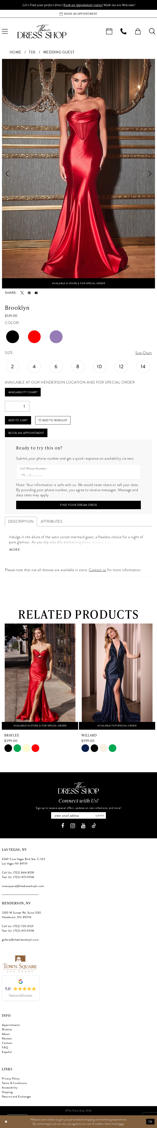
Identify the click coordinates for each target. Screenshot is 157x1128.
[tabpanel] (78, 173)
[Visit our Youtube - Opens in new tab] (83, 825)
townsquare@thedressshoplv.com (23, 886)
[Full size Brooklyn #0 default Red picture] (78, 173)
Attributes (51, 521)
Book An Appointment (26, 433)
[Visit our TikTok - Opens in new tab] (94, 825)
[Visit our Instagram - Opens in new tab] (72, 826)
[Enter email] (78, 815)
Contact (7, 1043)
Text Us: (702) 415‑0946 (18, 877)
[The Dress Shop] (78, 788)
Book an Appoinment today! (83, 5)
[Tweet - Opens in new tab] (22, 292)
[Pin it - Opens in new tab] (29, 292)
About (6, 1034)
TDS (32, 52)
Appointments (11, 1025)
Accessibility (10, 1087)
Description (21, 521)
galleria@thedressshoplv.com (20, 940)
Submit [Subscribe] (99, 815)
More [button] (14, 550)
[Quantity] (17, 406)
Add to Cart (18, 420)
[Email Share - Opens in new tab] (36, 293)
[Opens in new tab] (19, 963)
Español (7, 1052)
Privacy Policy (11, 1078)
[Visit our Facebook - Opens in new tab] (62, 825)
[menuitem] (109, 31)
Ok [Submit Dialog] (150, 1121)
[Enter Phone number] (76, 474)
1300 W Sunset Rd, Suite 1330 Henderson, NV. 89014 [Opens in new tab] (21, 915)
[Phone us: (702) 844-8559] (123, 31)
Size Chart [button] (143, 353)
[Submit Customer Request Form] (78, 505)
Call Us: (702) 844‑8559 (18, 872)
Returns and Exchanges (16, 1096)
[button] (138, 31)
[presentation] (40, 677)
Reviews (7, 1038)
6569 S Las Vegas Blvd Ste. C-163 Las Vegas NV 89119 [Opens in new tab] (23, 861)
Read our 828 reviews (20, 995)
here (121, 1123)
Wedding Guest (58, 52)
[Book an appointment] (78, 14)
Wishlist (7, 1029)
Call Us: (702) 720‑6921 (18, 926)
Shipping (7, 1092)
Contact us (97, 570)
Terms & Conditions (14, 1083)
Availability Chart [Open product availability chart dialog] (23, 392)
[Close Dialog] (5, 1121)
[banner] (41, 31)
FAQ (5, 1047)
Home (16, 52)
